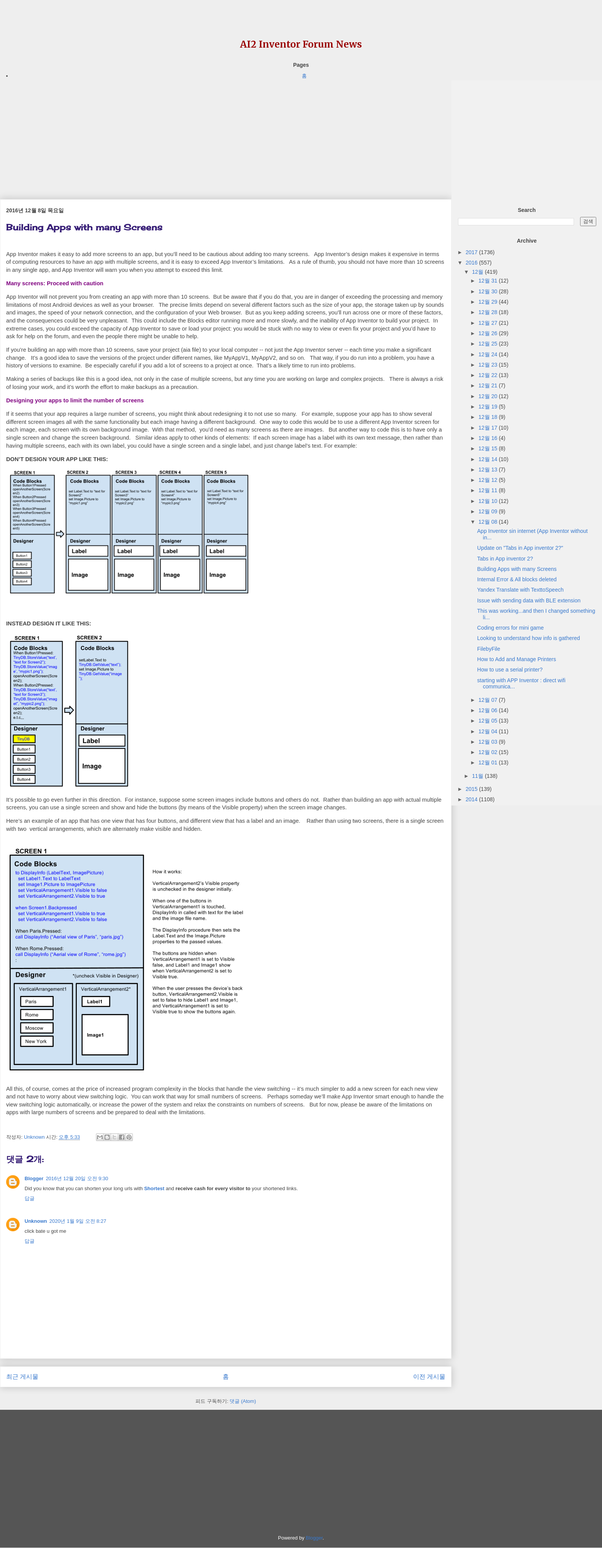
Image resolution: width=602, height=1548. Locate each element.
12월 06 (488, 710)
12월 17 (488, 428)
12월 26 (488, 333)
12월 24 (488, 354)
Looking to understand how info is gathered (528, 638)
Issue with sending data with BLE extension (528, 600)
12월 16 (488, 438)
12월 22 (488, 375)
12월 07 (488, 700)
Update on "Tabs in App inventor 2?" (520, 548)
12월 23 (488, 365)
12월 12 (488, 480)
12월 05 (488, 721)
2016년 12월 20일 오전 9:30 (77, 1178)
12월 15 (488, 448)
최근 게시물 (22, 1376)
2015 (472, 789)
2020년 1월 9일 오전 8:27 (78, 1221)
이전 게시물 (429, 1376)
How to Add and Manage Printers (516, 659)
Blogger (34, 1178)
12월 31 (488, 281)
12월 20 (488, 396)
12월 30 (488, 291)
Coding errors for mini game (510, 628)
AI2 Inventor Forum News (301, 44)
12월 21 (488, 385)
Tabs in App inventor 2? (505, 559)
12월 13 (488, 469)
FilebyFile (488, 649)
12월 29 (488, 302)
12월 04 (488, 731)
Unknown (36, 1221)
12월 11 (488, 490)
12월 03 (488, 742)
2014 (472, 799)
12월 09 (488, 511)
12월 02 (488, 752)
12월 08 (488, 522)
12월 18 (488, 417)
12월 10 (488, 501)
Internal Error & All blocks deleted (517, 579)
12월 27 (488, 323)
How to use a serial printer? (509, 669)
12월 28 (488, 312)
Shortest (154, 1188)
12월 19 (488, 407)
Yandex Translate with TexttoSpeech (520, 590)
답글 (30, 1198)
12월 (478, 272)
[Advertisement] (226, 134)
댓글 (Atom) (243, 1401)
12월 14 (488, 459)
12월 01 (488, 762)
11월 (478, 776)
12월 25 (488, 344)
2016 (472, 263)
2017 (472, 252)
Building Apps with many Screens (517, 569)
